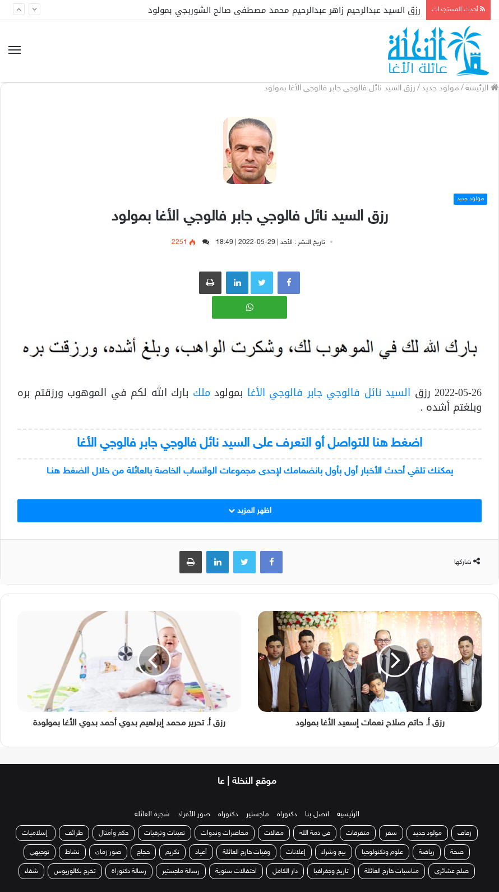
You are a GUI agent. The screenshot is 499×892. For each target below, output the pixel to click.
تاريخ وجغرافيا (331, 871)
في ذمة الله (314, 833)
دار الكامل (285, 871)
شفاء (31, 871)
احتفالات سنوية (236, 871)
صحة (457, 852)
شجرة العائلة (152, 814)
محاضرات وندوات (224, 833)
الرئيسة (481, 88)
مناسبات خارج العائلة (391, 871)
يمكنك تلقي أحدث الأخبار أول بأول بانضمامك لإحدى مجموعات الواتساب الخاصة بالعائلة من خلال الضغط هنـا (250, 471)
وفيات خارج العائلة (246, 852)
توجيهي (39, 852)
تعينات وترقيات (164, 833)
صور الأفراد (194, 814)
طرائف (74, 833)
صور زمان (108, 852)
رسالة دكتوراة (129, 871)
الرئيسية (348, 814)
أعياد (201, 852)
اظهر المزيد (249, 511)
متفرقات (357, 833)
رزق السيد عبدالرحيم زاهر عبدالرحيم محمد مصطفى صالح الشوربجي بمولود (284, 10)
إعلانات (296, 852)
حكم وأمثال (113, 833)
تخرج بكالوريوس (75, 871)
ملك (199, 392)
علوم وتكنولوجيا (382, 852)
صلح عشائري (452, 871)
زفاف (465, 833)
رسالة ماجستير (181, 871)
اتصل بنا (317, 814)
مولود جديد (440, 88)
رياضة (427, 852)
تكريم (172, 852)
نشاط (72, 852)
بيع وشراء (333, 852)
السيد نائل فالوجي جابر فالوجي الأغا (329, 392)
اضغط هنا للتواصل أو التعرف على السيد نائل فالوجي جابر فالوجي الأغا (249, 443)
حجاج (143, 852)
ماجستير (257, 814)
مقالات (274, 833)
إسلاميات (35, 833)
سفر (391, 833)
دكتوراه (287, 814)
